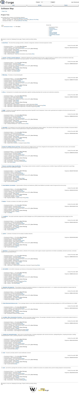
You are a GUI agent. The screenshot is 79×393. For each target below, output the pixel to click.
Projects (65, 5)
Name (50, 31)
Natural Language (53, 32)
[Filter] (23, 47)
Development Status (8, 26)
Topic (50, 35)
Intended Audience (53, 29)
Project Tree (4, 11)
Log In (72, 2)
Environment (52, 28)
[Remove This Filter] (23, 18)
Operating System (53, 33)
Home (13, 5)
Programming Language (54, 34)
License (51, 30)
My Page (39, 5)
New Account (76, 2)
